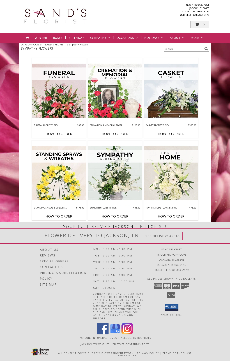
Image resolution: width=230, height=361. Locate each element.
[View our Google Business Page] (115, 333)
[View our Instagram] (127, 333)
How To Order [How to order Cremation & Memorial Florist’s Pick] (115, 133)
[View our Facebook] (103, 333)
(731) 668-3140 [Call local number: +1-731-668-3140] (200, 11)
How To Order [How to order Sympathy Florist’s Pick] (115, 216)
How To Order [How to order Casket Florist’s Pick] (171, 133)
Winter (41, 38)
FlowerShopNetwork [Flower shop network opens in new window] (118, 353)
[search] (206, 49)
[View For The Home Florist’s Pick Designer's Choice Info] (171, 173)
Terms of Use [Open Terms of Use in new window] (126, 355)
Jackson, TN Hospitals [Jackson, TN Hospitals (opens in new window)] (135, 337)
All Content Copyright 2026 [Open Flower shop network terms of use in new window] (79, 353)
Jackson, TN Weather (95, 344)
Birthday (76, 38)
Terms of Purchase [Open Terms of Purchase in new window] (177, 353)
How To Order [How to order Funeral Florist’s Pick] (59, 133)
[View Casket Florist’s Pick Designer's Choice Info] (171, 91)
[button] (199, 24)
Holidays (154, 38)
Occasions (127, 38)
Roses (58, 38)
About (177, 38)
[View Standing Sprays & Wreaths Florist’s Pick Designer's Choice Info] (59, 173)
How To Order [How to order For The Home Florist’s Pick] (171, 216)
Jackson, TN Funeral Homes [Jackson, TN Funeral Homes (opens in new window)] (98, 337)
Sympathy (100, 38)
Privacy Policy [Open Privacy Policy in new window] (148, 353)
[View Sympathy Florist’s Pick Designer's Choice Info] (115, 173)
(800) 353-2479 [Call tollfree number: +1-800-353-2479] (200, 15)
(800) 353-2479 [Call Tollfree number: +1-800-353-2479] (179, 270)
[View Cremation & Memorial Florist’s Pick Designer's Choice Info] (115, 91)
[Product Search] (183, 48)
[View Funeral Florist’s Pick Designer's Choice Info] (59, 91)
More (197, 38)
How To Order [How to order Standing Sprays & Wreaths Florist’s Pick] (59, 216)
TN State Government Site (131, 344)
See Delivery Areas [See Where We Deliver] (163, 236)
